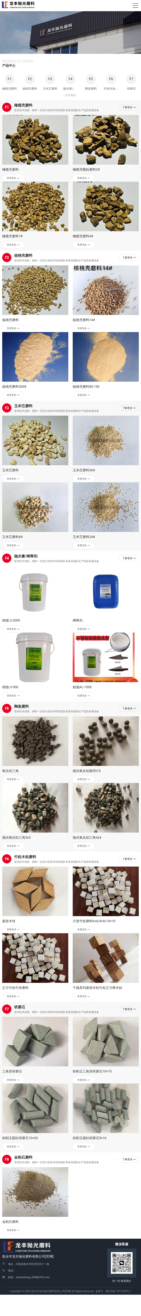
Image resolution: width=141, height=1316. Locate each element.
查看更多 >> (14, 191)
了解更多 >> (129, 120)
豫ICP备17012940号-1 (118, 1312)
